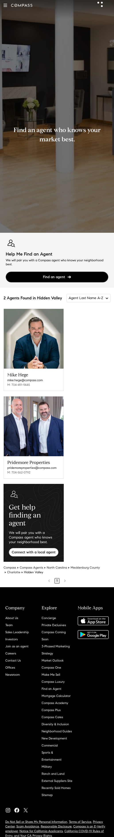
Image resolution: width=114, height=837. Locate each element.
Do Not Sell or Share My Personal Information (36, 822)
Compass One (51, 668)
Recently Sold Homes (56, 788)
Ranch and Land (53, 774)
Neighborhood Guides (57, 731)
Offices (10, 668)
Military (47, 767)
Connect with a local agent (34, 552)
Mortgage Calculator (56, 696)
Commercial (50, 745)
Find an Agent (51, 689)
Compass (10, 568)
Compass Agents (31, 568)
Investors (11, 639)
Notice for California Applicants (41, 831)
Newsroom (12, 675)
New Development (54, 738)
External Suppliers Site (57, 781)
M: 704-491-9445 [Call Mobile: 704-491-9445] (18, 385)
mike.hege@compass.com (25, 380)
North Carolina (57, 568)
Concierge (49, 618)
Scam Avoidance (27, 826)
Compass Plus (51, 710)
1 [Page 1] (57, 581)
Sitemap (47, 795)
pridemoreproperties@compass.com (31, 468)
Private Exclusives (54, 625)
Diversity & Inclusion (55, 724)
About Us (11, 618)
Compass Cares (52, 717)
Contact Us (13, 660)
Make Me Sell (51, 675)
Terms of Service (80, 822)
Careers (10, 653)
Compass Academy (55, 703)
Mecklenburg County (85, 568)
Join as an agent (17, 646)
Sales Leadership (17, 632)
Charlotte (13, 572)
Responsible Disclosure (56, 826)
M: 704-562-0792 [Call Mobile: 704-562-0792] (18, 472)
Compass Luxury (53, 682)
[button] (5, 5)
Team (9, 625)
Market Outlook (53, 660)
